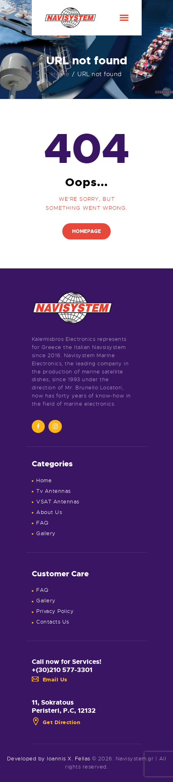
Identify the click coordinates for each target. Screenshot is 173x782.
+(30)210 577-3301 (62, 670)
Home (60, 74)
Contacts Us (52, 621)
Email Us (50, 679)
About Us (49, 512)
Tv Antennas (53, 491)
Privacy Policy (55, 611)
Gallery (46, 533)
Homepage (86, 231)
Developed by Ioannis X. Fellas (48, 758)
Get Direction (56, 722)
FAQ (42, 522)
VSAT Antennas (57, 501)
